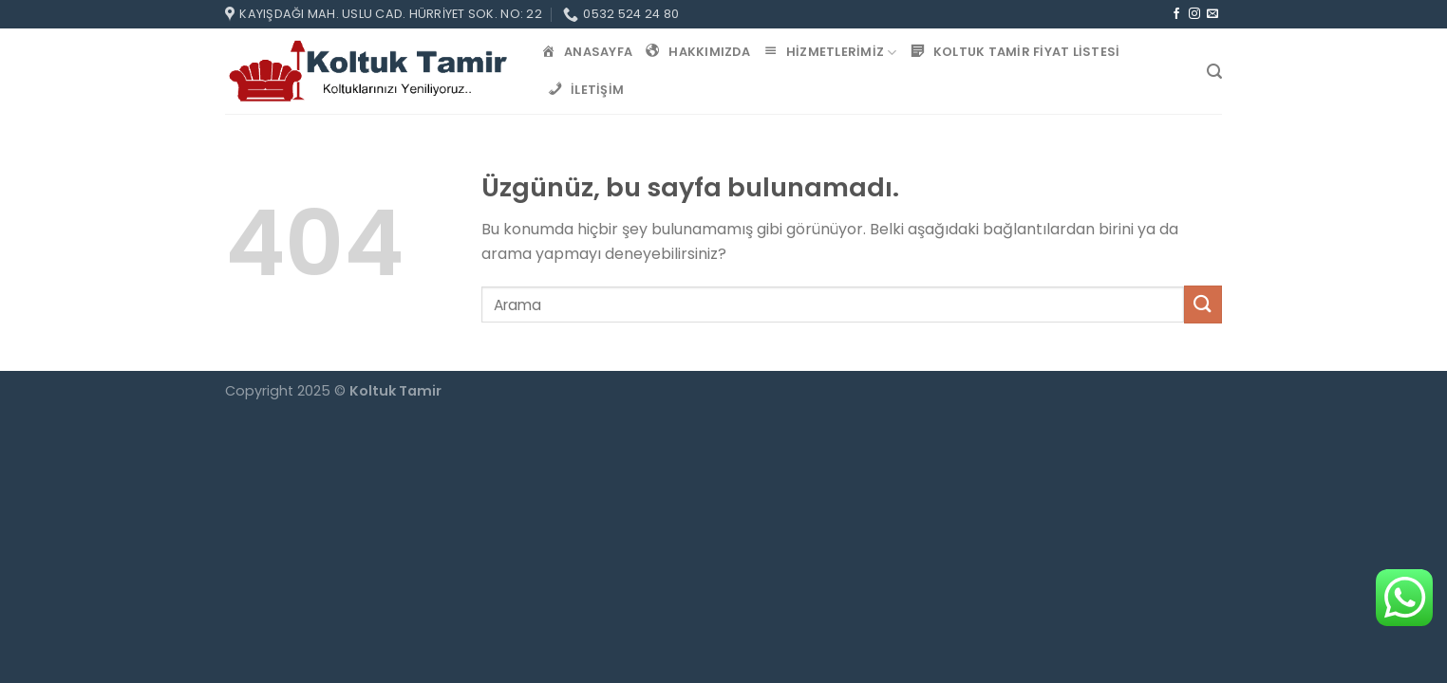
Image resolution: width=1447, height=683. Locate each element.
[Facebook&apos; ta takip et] (1176, 14)
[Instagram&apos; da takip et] (1194, 14)
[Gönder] (1203, 304)
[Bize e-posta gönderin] (1212, 14)
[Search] (1214, 71)
